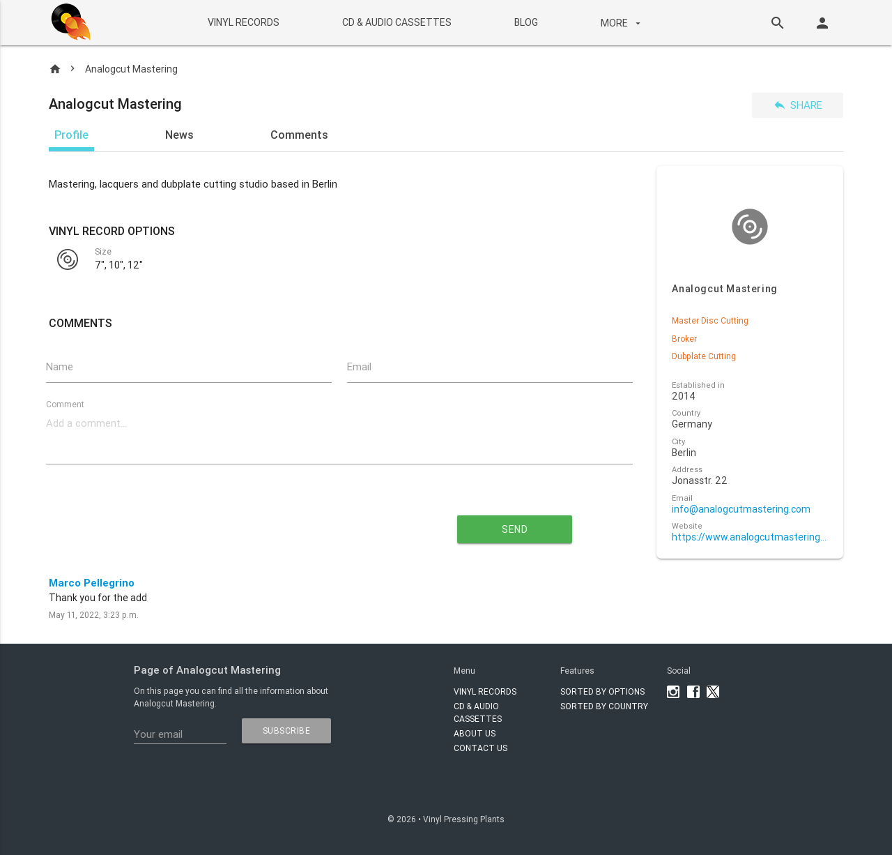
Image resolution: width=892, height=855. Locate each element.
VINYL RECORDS (243, 22)
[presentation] (213, 524)
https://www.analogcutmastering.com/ (749, 537)
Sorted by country (604, 706)
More (621, 23)
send (515, 529)
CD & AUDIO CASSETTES (396, 22)
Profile (71, 135)
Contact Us (480, 748)
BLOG (525, 22)
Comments (299, 135)
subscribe (287, 730)
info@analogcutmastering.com (741, 509)
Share (797, 105)
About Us (474, 733)
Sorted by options (602, 691)
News (179, 135)
